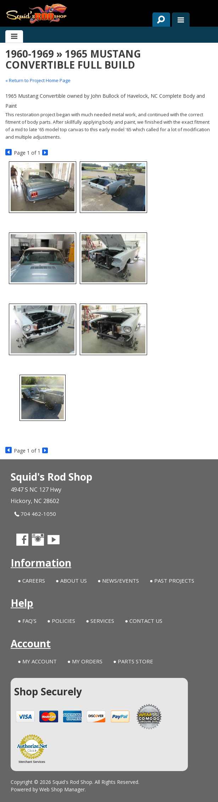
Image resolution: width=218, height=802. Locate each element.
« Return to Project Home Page (38, 80)
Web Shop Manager (62, 789)
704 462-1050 (35, 514)
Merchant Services (32, 762)
